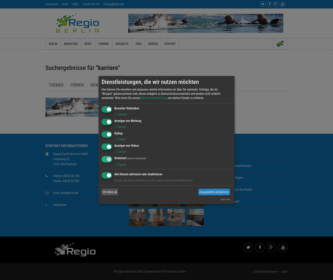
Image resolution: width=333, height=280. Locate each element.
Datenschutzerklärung (154, 98)
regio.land (225, 199)
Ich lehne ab (110, 192)
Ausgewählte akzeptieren (214, 192)
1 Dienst (120, 127)
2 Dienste (120, 114)
